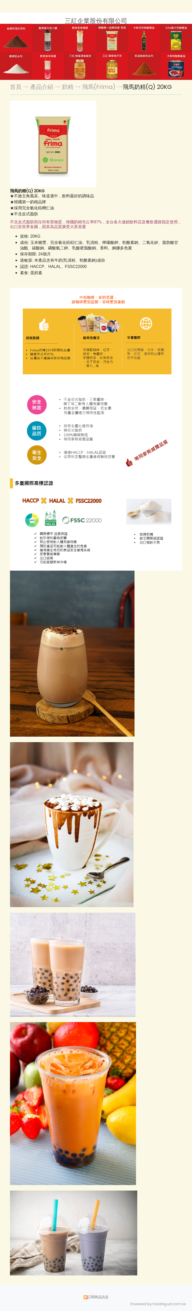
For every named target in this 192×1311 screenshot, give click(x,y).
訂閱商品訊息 (98, 1296)
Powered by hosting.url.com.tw (158, 1303)
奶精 (68, 87)
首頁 (16, 87)
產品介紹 (42, 87)
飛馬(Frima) (99, 87)
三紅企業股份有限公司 (96, 21)
